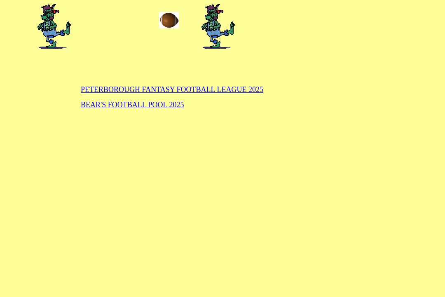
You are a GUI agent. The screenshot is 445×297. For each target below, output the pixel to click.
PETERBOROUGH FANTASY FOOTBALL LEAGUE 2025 (172, 89)
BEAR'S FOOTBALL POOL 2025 (132, 105)
